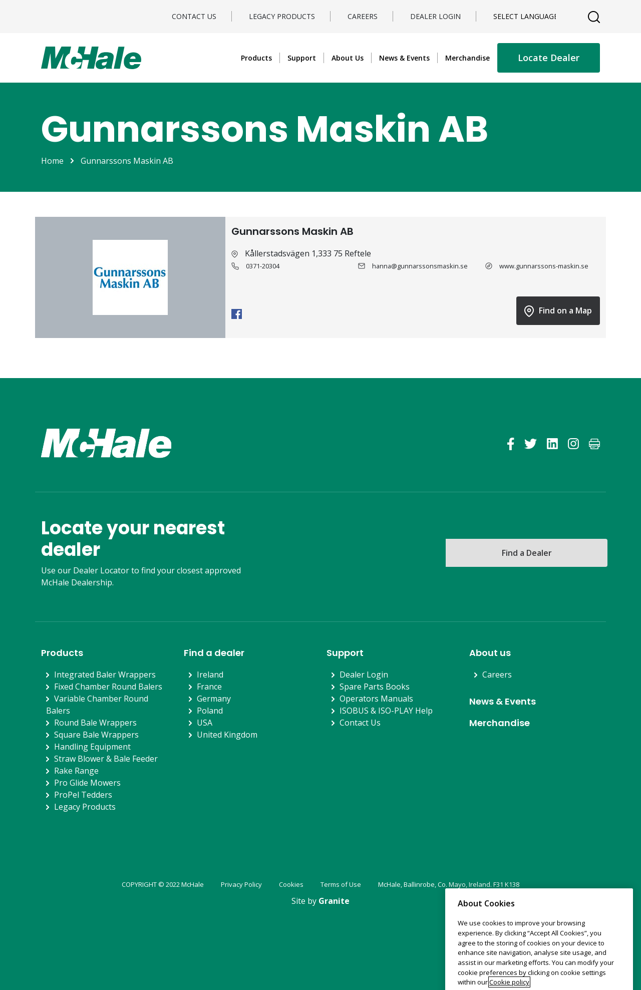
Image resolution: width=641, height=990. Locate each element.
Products (256, 58)
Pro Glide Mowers (87, 782)
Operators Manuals (376, 698)
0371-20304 (262, 265)
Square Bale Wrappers (96, 734)
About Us (348, 58)
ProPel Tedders (83, 794)
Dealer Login (435, 16)
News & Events (404, 58)
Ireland (210, 674)
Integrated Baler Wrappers (105, 674)
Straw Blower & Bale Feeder (106, 758)
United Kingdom (227, 734)
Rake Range (76, 770)
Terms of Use (340, 884)
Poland (210, 710)
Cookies (291, 884)
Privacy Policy (241, 884)
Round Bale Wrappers (95, 722)
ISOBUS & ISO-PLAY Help (386, 710)
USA (204, 722)
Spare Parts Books (375, 686)
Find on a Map (558, 311)
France (209, 686)
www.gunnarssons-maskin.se (543, 265)
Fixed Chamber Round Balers (108, 686)
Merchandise (467, 58)
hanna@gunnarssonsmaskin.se (420, 265)
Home (52, 160)
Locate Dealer (548, 58)
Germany (214, 698)
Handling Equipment (92, 746)
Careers (363, 16)
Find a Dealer (527, 552)
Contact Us (194, 16)
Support (301, 58)
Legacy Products (282, 16)
